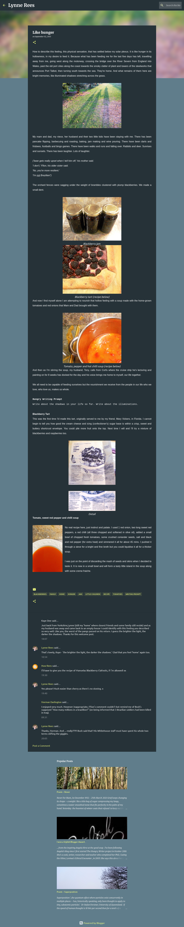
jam (80, 594)
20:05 (44, 738)
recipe (107, 594)
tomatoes (117, 594)
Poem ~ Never (63, 792)
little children (93, 594)
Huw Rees (46, 665)
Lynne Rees (21, 5)
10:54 (44, 656)
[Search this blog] (166, 5)
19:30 (44, 675)
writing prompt (133, 594)
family (53, 594)
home (62, 594)
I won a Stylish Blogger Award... (71, 841)
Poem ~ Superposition (67, 891)
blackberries (40, 594)
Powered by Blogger (92, 922)
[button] (34, 43)
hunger (71, 594)
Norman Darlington (51, 701)
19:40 (44, 693)
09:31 (44, 717)
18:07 (44, 638)
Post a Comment (41, 745)
